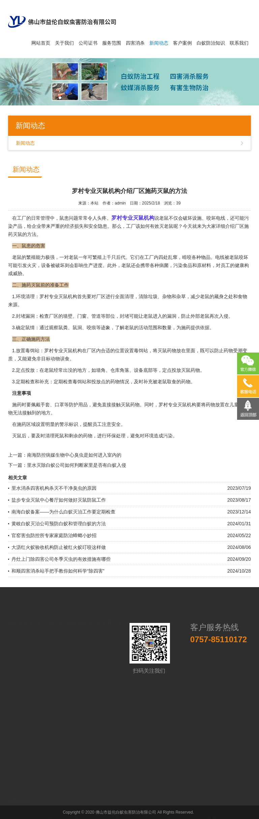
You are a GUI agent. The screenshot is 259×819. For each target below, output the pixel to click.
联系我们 (239, 43)
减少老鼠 (200, 296)
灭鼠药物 (130, 404)
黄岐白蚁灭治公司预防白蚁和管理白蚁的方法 (58, 523)
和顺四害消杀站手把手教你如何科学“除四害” (57, 571)
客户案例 (182, 43)
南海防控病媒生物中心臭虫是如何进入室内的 (74, 455)
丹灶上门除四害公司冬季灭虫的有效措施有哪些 (61, 559)
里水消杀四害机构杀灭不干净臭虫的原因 (53, 488)
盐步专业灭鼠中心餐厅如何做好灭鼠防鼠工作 (58, 500)
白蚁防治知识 (211, 43)
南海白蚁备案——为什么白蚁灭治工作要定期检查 (63, 511)
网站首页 (40, 43)
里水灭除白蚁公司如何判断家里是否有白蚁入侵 (76, 465)
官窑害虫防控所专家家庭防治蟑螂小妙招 (53, 535)
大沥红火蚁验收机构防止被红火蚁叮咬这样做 (58, 547)
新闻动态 (158, 43)
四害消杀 (135, 43)
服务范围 (111, 43)
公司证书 (88, 43)
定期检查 (63, 381)
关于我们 (64, 43)
